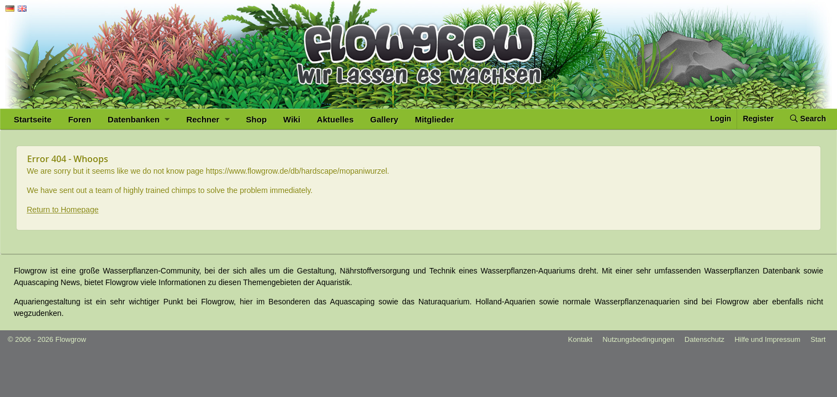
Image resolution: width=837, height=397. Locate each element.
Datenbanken (138, 119)
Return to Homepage (63, 209)
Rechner (207, 119)
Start (817, 339)
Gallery (384, 119)
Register (758, 118)
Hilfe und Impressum (767, 339)
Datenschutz (704, 339)
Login (720, 118)
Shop (256, 119)
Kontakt (580, 339)
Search (808, 118)
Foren (79, 119)
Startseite (32, 119)
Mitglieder (434, 119)
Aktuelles (335, 119)
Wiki (291, 119)
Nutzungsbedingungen (638, 339)
